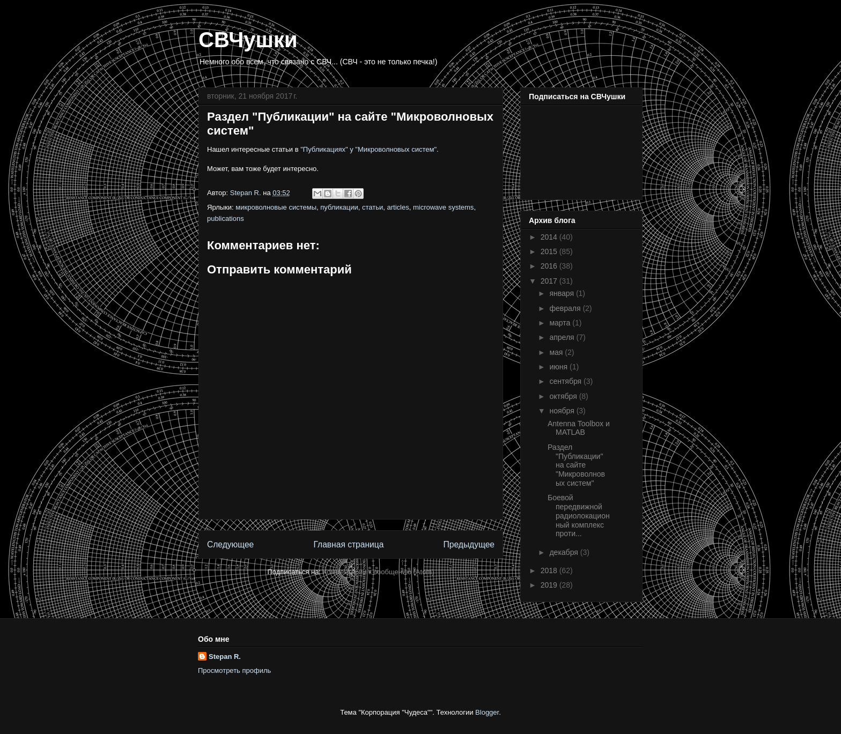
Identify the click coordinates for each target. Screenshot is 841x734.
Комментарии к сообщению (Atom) (378, 572)
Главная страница (348, 544)
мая (557, 352)
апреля (562, 337)
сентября (566, 381)
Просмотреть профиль (234, 670)
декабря (564, 552)
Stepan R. (225, 657)
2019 (550, 585)
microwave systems (443, 207)
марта (560, 322)
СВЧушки (248, 39)
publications (225, 218)
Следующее (230, 544)
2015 (550, 251)
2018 (550, 570)
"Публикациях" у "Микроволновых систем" (368, 149)
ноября (562, 410)
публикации (339, 207)
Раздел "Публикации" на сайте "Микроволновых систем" (576, 465)
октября (564, 396)
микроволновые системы (275, 207)
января (562, 293)
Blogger (487, 712)
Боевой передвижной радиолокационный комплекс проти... (579, 515)
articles (398, 207)
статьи (372, 207)
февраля (565, 308)
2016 (550, 266)
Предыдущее (469, 544)
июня (559, 366)
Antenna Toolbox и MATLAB (579, 428)
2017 (550, 281)
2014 (550, 237)
